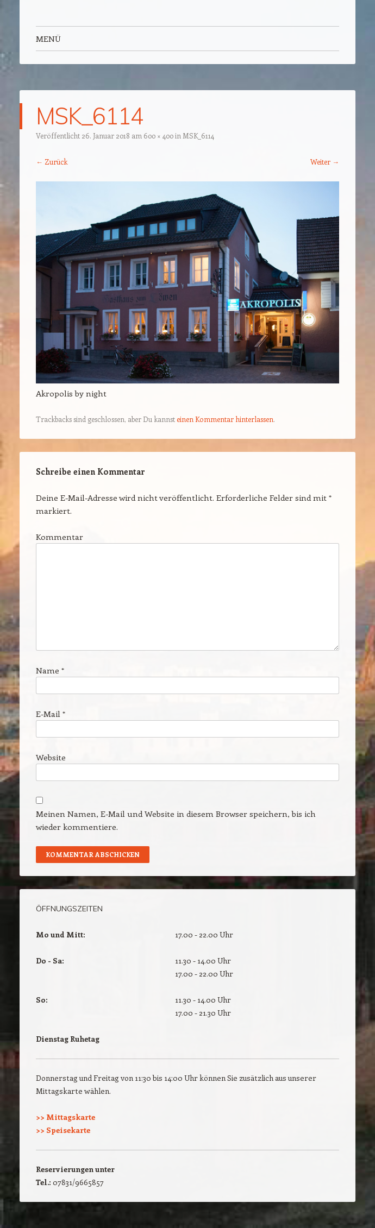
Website (51, 757)
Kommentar (59, 536)
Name (50, 670)
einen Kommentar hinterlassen (225, 419)
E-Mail (50, 713)
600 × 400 (158, 135)
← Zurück (51, 161)
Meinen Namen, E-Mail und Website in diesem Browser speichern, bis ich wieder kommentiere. (176, 820)
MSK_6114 (198, 135)
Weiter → (324, 161)
